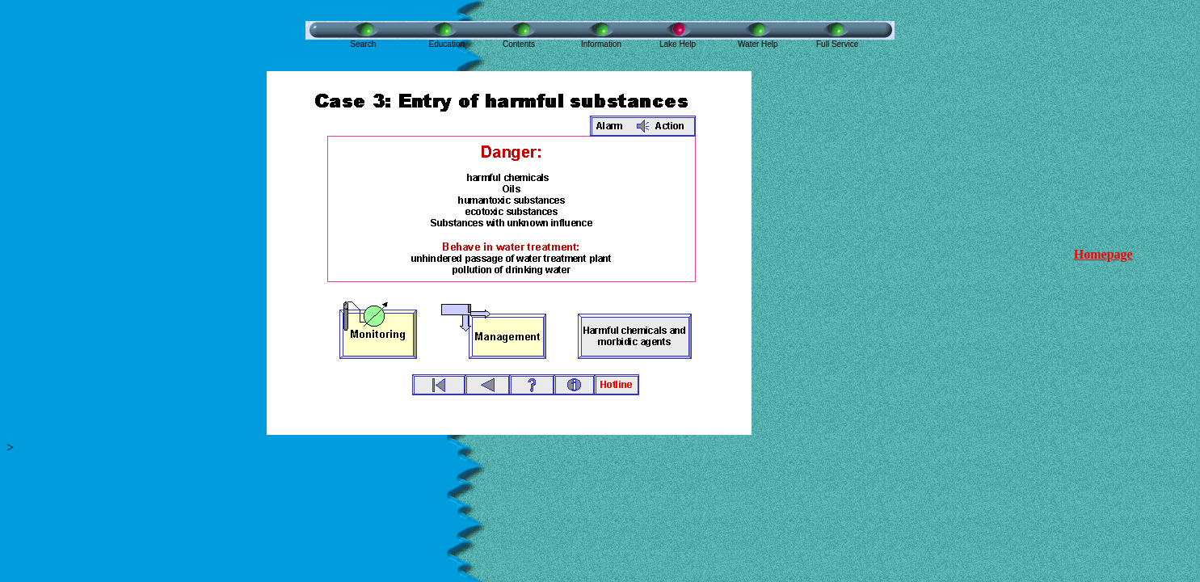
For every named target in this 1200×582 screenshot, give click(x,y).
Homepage (1103, 254)
